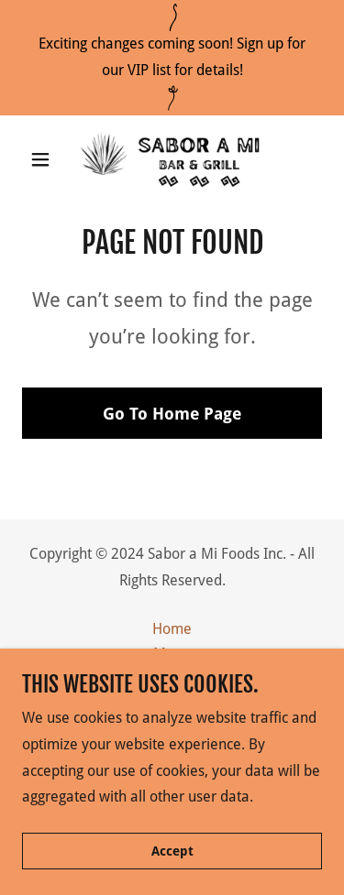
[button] (44, 159)
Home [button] (172, 629)
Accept (172, 851)
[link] (172, 159)
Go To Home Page (172, 413)
